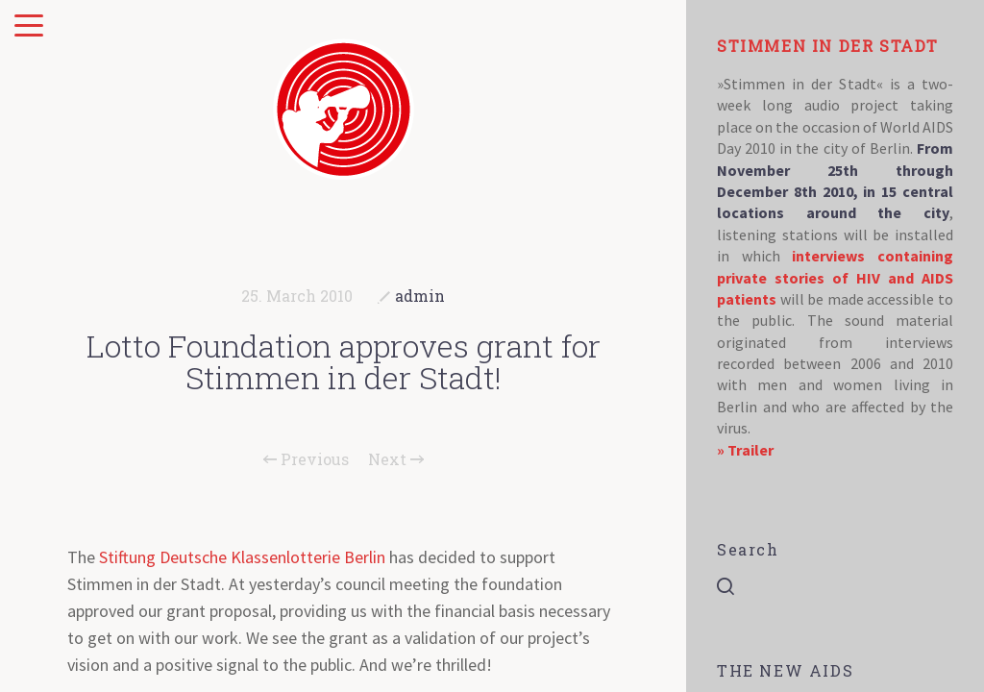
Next (396, 459)
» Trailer (745, 449)
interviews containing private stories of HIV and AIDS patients (835, 277)
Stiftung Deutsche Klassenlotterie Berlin (242, 557)
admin (420, 295)
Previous (306, 459)
